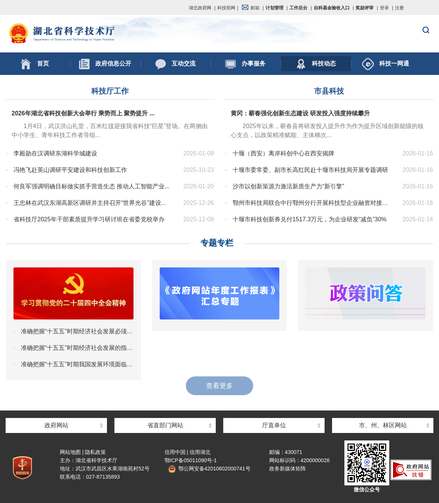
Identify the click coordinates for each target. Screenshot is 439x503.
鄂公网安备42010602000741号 (209, 469)
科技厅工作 (110, 91)
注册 (399, 7)
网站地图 (70, 452)
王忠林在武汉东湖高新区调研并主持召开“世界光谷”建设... (93, 203)
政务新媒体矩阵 (287, 469)
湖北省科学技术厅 (219, 34)
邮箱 (251, 7)
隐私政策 (95, 452)
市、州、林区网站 (383, 425)
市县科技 (329, 91)
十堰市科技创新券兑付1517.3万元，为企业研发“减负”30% (313, 219)
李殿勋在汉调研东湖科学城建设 (93, 153)
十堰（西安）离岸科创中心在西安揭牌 (313, 153)
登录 (384, 7)
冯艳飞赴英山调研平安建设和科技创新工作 (93, 170)
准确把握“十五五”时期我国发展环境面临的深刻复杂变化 (77, 364)
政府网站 (56, 425)
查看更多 (219, 386)
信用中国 (175, 452)
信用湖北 (200, 452)
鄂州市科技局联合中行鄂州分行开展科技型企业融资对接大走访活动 (313, 203)
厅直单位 (274, 425)
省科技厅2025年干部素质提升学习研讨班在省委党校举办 (93, 219)
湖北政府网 (200, 7)
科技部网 (226, 7)
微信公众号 (367, 490)
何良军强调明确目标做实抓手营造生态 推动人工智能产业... (93, 186)
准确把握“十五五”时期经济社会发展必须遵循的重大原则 (77, 331)
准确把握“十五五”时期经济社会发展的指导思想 (77, 348)
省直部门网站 (165, 425)
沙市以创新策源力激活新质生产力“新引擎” (313, 186)
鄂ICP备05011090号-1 (191, 460)
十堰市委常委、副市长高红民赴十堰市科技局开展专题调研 (313, 170)
